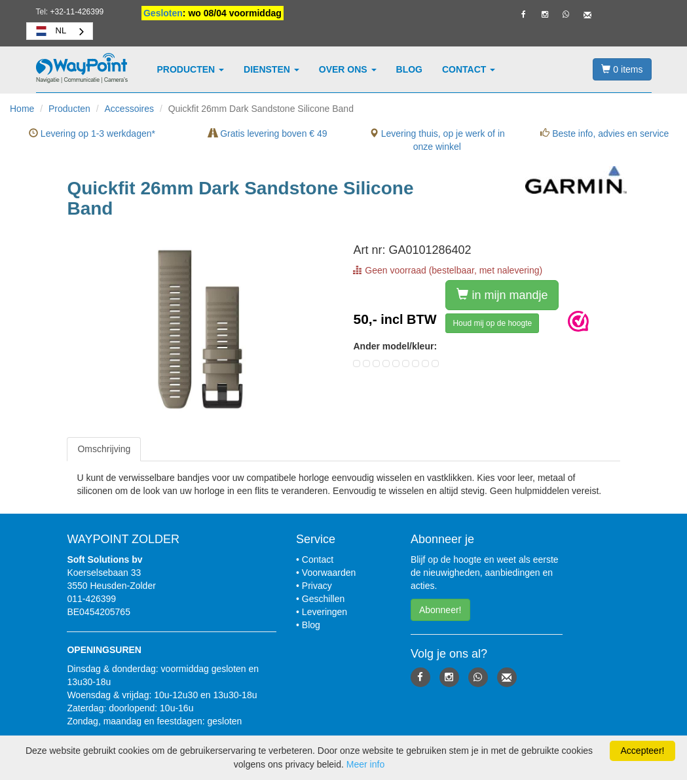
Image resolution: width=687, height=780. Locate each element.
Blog (409, 69)
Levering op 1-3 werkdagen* (92, 133)
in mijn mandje (502, 295)
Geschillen (323, 599)
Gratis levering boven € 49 (267, 133)
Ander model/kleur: (395, 346)
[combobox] (60, 31)
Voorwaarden (329, 572)
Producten (191, 69)
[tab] (104, 449)
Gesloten (163, 13)
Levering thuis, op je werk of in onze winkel (437, 140)
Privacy (317, 585)
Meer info (365, 764)
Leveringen (324, 612)
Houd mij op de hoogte (492, 323)
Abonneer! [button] (440, 610)
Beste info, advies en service (604, 133)
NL (50, 31)
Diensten (271, 69)
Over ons (348, 69)
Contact (468, 69)
